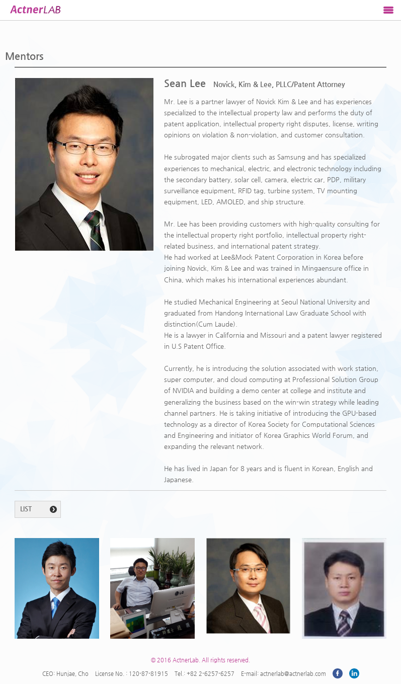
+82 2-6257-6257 (210, 673)
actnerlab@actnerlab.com (293, 673)
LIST (26, 508)
